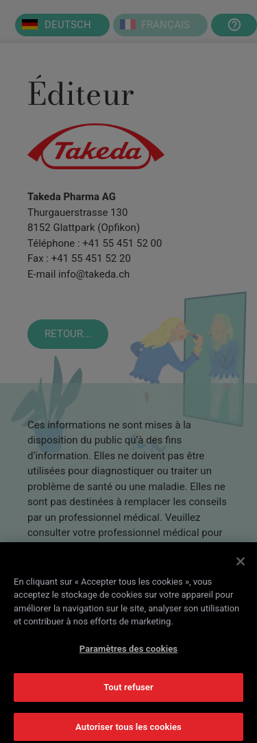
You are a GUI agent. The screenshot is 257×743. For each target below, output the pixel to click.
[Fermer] (240, 564)
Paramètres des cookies (128, 651)
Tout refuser (128, 690)
